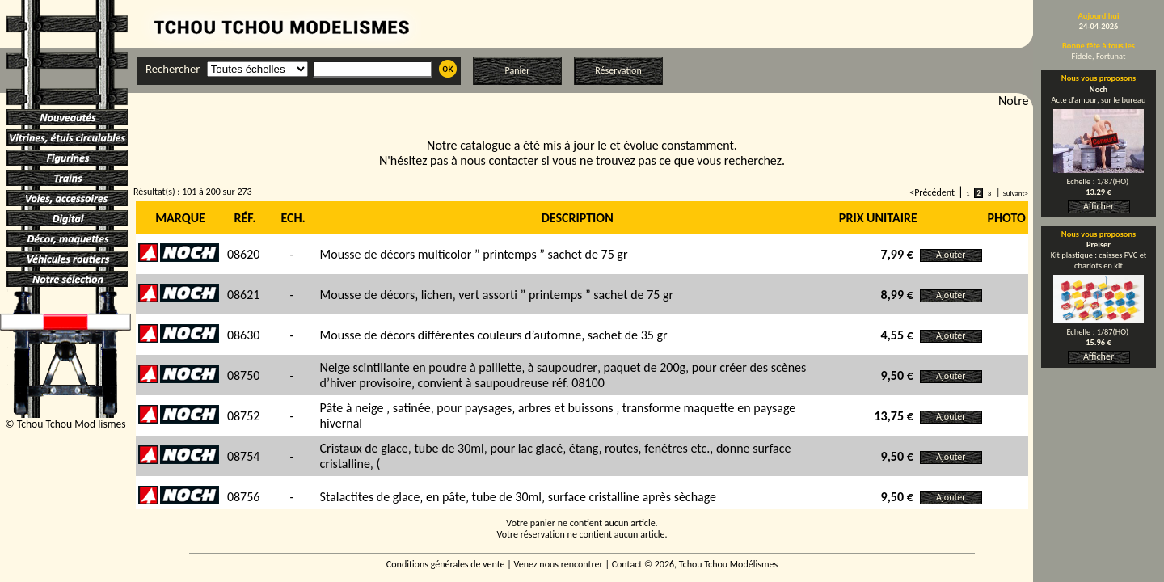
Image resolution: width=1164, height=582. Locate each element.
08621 (243, 294)
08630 (243, 335)
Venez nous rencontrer (558, 564)
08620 (243, 254)
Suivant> (1016, 192)
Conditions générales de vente (445, 564)
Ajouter (951, 254)
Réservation (618, 70)
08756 (243, 496)
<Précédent (931, 192)
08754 (243, 456)
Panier (517, 70)
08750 (243, 375)
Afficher (1098, 206)
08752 (243, 416)
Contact (627, 564)
